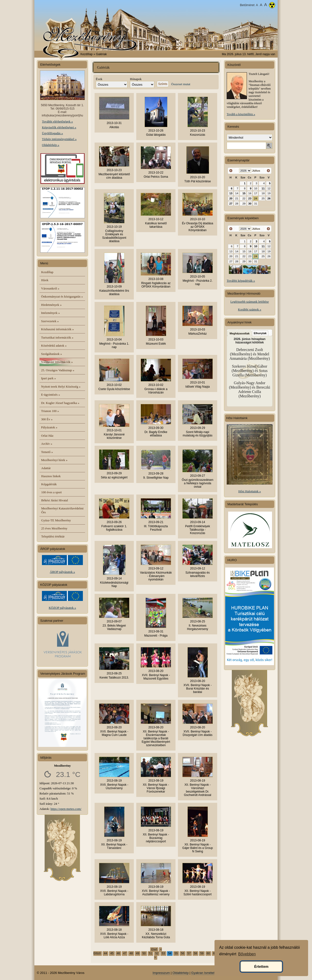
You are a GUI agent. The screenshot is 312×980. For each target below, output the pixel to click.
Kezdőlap (86, 54)
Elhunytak (260, 333)
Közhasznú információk (57, 329)
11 (263, 188)
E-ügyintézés (50, 394)
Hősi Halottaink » (249, 491)
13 (231, 193)
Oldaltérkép (180, 973)
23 (250, 198)
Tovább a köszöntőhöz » (241, 114)
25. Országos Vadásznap (57, 370)
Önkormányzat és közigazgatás (62, 296)
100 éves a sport (51, 492)
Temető (47, 452)
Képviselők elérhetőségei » (59, 127)
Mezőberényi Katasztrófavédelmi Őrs (62, 510)
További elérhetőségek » (57, 121)
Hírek (45, 280)
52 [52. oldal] (156, 953)
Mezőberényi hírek (54, 460)
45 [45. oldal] (111, 953)
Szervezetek (50, 321)
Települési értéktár (53, 536)
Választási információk (57, 362)
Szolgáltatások (51, 354)
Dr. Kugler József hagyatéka (60, 403)
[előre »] (268, 170)
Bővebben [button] (247, 954)
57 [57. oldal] (189, 953)
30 (250, 203)
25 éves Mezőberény (54, 528)
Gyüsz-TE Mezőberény (56, 520)
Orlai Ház (47, 435)
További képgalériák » (241, 280)
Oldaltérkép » (50, 145)
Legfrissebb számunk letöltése (249, 301)
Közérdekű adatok (54, 345)
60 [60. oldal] (208, 953)
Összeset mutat (180, 84)
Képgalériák (49, 484)
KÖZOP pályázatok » (62, 607)
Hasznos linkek (51, 476)
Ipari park (48, 378)
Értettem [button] (261, 967)
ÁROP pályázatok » (62, 572)
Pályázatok (49, 427)
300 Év (47, 419)
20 (231, 198)
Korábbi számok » (249, 309)
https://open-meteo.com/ (65, 809)
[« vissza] (231, 170)
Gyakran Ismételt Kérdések (210, 973)
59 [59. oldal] (201, 953)
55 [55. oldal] (176, 953)
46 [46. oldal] (118, 953)
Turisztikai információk (57, 337)
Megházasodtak (240, 333)
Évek (99, 79)
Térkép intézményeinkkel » (59, 139)
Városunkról (50, 288)
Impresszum (161, 973)
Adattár (46, 468)
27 (231, 203)
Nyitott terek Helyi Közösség (61, 386)
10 (255, 246)
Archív (46, 443)
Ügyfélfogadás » (52, 133)
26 (269, 198)
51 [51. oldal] (150, 953)
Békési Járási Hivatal (54, 500)
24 (255, 198)
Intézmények (50, 313)
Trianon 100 (50, 411)
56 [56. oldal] (182, 953)
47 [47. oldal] (124, 953)
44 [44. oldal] (105, 953)
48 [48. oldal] (131, 953)
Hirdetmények (51, 305)
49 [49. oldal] (137, 953)
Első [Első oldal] (154, 949)
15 (243, 193)
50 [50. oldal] (144, 953)
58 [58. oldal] (195, 953)
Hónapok (136, 79)
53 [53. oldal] (163, 953)
